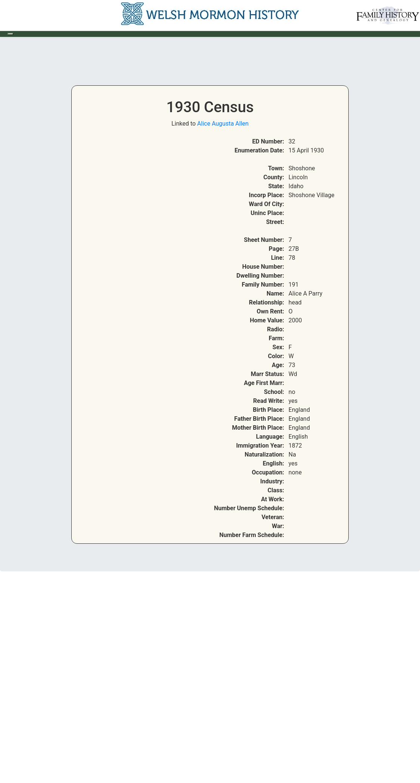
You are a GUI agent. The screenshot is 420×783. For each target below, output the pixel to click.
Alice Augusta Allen (223, 123)
